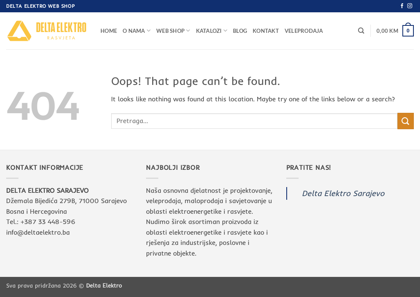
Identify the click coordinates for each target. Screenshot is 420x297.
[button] (395, 30)
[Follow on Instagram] (409, 6)
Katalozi (212, 30)
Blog (240, 30)
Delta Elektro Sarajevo (343, 193)
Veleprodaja (304, 30)
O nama (137, 30)
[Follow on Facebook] (401, 6)
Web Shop (173, 30)
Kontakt (266, 30)
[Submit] (405, 121)
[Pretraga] (361, 31)
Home (108, 30)
